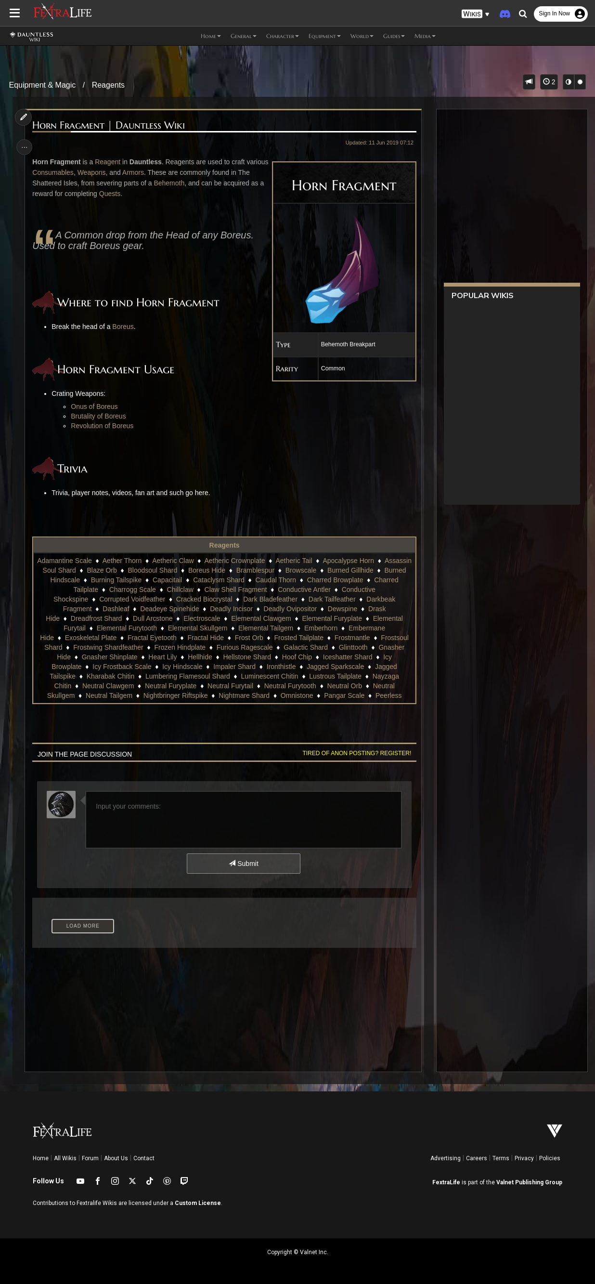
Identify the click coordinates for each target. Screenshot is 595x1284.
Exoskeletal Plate (90, 638)
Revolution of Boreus (103, 426)
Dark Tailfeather (331, 599)
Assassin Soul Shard (100, 570)
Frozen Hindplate (180, 647)
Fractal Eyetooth (151, 638)
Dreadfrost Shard (96, 618)
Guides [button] (394, 35)
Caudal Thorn (337, 580)
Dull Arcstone (152, 618)
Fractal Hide (205, 638)
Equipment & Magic (42, 85)
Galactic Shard (306, 647)
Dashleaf (116, 609)
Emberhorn (320, 628)
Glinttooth (352, 647)
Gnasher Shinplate (109, 657)
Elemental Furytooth (126, 628)
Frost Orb (248, 638)
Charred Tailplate (105, 589)
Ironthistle (281, 666)
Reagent (108, 162)
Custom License (198, 1203)
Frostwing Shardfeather (108, 647)
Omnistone (296, 695)
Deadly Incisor (231, 609)
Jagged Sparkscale (335, 666)
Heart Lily (162, 657)
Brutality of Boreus (99, 416)
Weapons (116, 172)
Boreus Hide (262, 570)
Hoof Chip (296, 657)
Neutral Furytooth (290, 686)
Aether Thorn (148, 560)
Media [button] (425, 35)
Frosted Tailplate (298, 638)
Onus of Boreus (95, 406)
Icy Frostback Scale (121, 666)
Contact (144, 1158)
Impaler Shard (234, 666)
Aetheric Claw (199, 560)
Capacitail (229, 580)
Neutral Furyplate (170, 686)
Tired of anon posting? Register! (355, 753)
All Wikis (65, 1158)
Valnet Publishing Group (529, 1182)
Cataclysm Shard (280, 580)
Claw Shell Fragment (269, 589)
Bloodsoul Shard (208, 570)
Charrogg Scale (165, 589)
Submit (243, 863)
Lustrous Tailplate (335, 676)
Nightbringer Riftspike (175, 695)
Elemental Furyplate (332, 618)
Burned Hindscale (115, 580)
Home (41, 1158)
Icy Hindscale (182, 666)
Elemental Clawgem (261, 618)
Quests (125, 193)
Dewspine (342, 609)
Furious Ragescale (244, 647)
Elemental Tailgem (265, 628)
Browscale (356, 570)
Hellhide (200, 657)
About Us (116, 1158)
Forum (90, 1158)
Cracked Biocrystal (204, 599)
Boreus (124, 326)
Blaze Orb (157, 570)
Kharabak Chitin (110, 676)
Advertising (445, 1158)
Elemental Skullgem (197, 628)
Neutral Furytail (230, 686)
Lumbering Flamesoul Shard (187, 676)
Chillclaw (213, 589)
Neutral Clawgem (107, 686)
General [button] (244, 35)
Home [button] (211, 35)
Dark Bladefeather (270, 599)
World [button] (362, 35)
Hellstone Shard (247, 657)
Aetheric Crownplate (261, 560)
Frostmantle (352, 638)
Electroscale (201, 618)
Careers (476, 1158)
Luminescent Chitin (269, 676)
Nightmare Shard (244, 695)
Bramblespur (310, 570)
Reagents (108, 85)
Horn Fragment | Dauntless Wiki (110, 125)
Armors (157, 172)
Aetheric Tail (320, 560)
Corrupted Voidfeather (132, 599)
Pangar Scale (344, 695)
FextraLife (446, 1182)
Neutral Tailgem (108, 695)
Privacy (524, 1158)
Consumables (78, 172)
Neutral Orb (344, 686)
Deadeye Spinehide (169, 609)
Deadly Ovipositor (290, 609)
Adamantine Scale (91, 560)
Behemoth (183, 183)
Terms (500, 1158)
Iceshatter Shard (347, 657)
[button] (476, 14)
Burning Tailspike (178, 580)
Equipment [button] (325, 35)
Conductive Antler (337, 589)
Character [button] (282, 35)
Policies (549, 1158)
